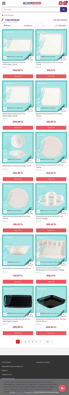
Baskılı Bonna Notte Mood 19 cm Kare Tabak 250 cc (51, 320)
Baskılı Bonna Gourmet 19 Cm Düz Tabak (16, 217)
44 (47, 342)
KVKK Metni (6, 362)
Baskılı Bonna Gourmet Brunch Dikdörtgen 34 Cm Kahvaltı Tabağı (50, 269)
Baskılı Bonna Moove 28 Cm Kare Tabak (49, 63)
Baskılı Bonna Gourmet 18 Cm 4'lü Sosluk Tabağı (49, 217)
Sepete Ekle (18, 76)
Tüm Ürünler (8, 15)
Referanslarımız (8, 378)
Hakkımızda (7, 374)
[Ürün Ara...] (63, 9)
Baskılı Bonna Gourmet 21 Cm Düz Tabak (49, 166)
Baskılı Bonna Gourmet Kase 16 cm (17, 268)
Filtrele (7, 25)
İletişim (5, 370)
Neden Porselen (43, 362)
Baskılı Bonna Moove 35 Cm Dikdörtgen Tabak (14, 63)
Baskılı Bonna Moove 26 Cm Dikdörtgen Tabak (14, 115)
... (43, 342)
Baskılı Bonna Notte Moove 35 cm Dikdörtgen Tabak (16, 320)
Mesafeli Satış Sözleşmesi (12, 366)
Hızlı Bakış (30, 58)
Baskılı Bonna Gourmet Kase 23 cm (17, 166)
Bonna (5, 67)
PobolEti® (20, 392)
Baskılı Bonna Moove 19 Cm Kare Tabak (49, 115)
